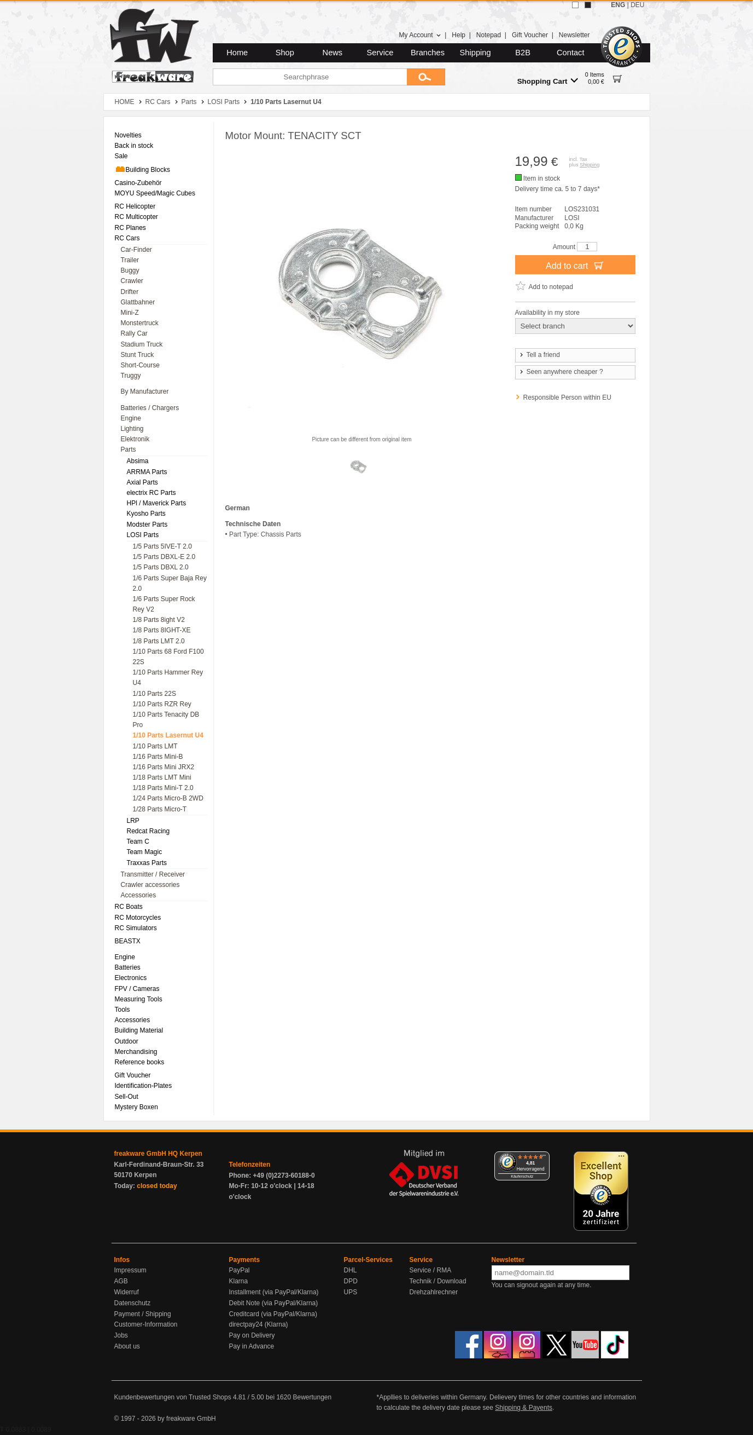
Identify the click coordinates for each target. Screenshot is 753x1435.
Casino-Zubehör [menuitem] (138, 183)
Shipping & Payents (523, 1407)
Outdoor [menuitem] (126, 1041)
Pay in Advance (252, 1346)
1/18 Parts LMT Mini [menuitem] (162, 777)
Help (458, 35)
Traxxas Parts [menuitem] (147, 863)
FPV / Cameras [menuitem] (137, 989)
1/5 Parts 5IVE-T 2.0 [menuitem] (162, 546)
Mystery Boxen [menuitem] (136, 1107)
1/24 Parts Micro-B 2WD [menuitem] (168, 798)
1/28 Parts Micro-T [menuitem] (160, 809)
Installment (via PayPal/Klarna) (274, 1292)
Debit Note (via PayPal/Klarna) (273, 1303)
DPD (351, 1281)
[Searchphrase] (310, 76)
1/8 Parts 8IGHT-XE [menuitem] (162, 630)
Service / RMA (431, 1270)
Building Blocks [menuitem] (142, 169)
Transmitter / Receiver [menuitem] (153, 874)
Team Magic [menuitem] (144, 852)
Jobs (121, 1335)
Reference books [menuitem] (140, 1062)
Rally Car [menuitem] (134, 333)
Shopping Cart (547, 80)
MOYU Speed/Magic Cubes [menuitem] (155, 193)
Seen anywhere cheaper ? (560, 372)
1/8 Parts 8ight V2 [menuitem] (159, 620)
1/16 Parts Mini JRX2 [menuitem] (164, 767)
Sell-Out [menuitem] (126, 1096)
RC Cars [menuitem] (127, 238)
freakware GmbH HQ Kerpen (158, 1153)
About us (127, 1346)
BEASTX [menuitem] (128, 941)
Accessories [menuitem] (138, 895)
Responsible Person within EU (567, 397)
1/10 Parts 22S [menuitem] (154, 694)
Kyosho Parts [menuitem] (146, 513)
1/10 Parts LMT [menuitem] (155, 746)
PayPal (239, 1270)
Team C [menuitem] (138, 841)
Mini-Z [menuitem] (130, 312)
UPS (351, 1292)
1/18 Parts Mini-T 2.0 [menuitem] (163, 788)
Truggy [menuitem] (131, 375)
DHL (350, 1270)
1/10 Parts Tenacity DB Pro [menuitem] (166, 720)
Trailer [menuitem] (130, 260)
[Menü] (543, 1158)
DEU (637, 5)
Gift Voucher (530, 35)
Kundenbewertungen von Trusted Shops (172, 1397)
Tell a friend (539, 355)
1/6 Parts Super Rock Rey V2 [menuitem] (164, 604)
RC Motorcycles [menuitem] (138, 917)
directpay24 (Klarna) (258, 1324)
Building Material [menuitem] (139, 1030)
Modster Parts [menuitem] (147, 524)
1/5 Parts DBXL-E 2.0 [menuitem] (164, 557)
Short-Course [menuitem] (140, 365)
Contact (571, 52)
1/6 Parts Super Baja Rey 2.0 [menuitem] (170, 583)
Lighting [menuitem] (132, 429)
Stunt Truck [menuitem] (137, 355)
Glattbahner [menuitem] (138, 302)
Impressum (130, 1270)
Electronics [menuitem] (131, 978)
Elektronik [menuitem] (135, 439)
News (333, 52)
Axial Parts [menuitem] (142, 482)
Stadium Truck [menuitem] (142, 344)
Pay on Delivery (252, 1335)
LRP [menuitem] (133, 821)
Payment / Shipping (142, 1314)
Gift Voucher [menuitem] (133, 1075)
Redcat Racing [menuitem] (148, 831)
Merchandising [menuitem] (136, 1052)
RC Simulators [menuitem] (136, 928)
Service (380, 52)
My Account (420, 35)
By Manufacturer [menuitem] (145, 391)
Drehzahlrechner (434, 1292)
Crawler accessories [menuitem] (150, 885)
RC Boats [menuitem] (129, 906)
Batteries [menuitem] (128, 967)
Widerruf (126, 1292)
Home (237, 52)
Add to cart (575, 265)
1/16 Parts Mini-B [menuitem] (158, 756)
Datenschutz (132, 1303)
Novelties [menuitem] (128, 135)
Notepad (488, 35)
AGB (121, 1281)
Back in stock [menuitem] (134, 145)
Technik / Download (438, 1281)
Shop (285, 52)
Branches (428, 52)
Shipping (475, 52)
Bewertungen (312, 1397)
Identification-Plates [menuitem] (143, 1086)
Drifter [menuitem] (130, 292)
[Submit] (426, 76)
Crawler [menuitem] (132, 281)
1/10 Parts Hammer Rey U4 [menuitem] (168, 677)
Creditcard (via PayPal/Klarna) (273, 1314)
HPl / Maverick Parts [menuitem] (156, 503)
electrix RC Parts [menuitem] (151, 493)
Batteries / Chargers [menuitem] (150, 408)
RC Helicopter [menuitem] (135, 206)
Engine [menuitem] (131, 418)
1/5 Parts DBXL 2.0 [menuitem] (161, 567)
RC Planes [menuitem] (130, 228)
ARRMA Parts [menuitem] (147, 472)
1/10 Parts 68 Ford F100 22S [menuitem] (168, 657)
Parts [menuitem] (128, 449)
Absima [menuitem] (138, 461)
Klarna (238, 1281)
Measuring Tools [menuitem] (138, 999)
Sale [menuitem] (121, 156)
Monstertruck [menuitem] (140, 323)
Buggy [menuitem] (130, 270)
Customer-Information (146, 1324)
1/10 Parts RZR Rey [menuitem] (162, 704)
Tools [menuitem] (122, 1009)
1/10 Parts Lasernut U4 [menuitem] (168, 735)
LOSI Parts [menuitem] (143, 535)
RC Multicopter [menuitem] (136, 217)
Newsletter (574, 35)
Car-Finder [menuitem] (136, 249)
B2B (522, 52)
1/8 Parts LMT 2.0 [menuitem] (159, 641)
